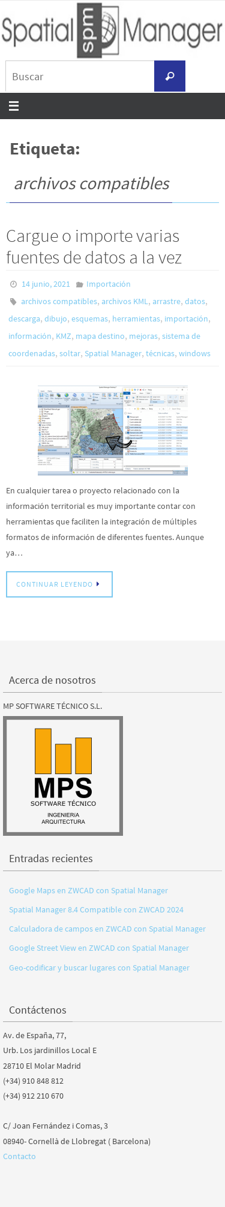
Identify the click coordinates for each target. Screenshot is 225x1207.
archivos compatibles (59, 301)
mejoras (143, 335)
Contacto (19, 1156)
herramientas (136, 318)
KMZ (63, 335)
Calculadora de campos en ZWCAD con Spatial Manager (107, 928)
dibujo (55, 318)
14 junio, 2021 (46, 283)
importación (186, 318)
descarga (24, 318)
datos (195, 301)
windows (195, 353)
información (30, 335)
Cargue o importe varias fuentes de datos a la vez (94, 246)
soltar (69, 353)
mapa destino (100, 335)
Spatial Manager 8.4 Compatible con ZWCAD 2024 (96, 909)
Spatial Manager (113, 353)
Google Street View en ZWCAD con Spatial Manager (99, 947)
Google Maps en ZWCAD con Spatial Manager (88, 890)
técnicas (160, 353)
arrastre (166, 301)
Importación (108, 283)
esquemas (89, 318)
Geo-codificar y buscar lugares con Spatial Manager (99, 967)
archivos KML (124, 301)
